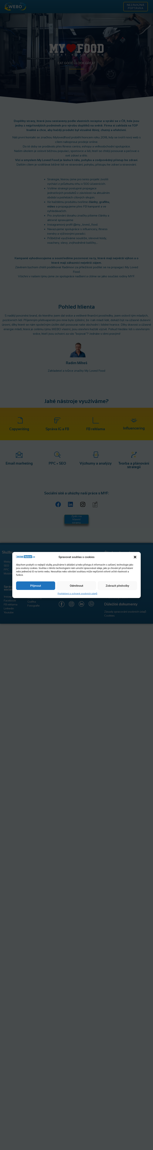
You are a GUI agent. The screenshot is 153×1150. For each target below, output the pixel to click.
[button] (135, 557)
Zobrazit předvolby (117, 585)
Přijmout (35, 585)
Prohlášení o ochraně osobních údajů (77, 593)
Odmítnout (76, 585)
